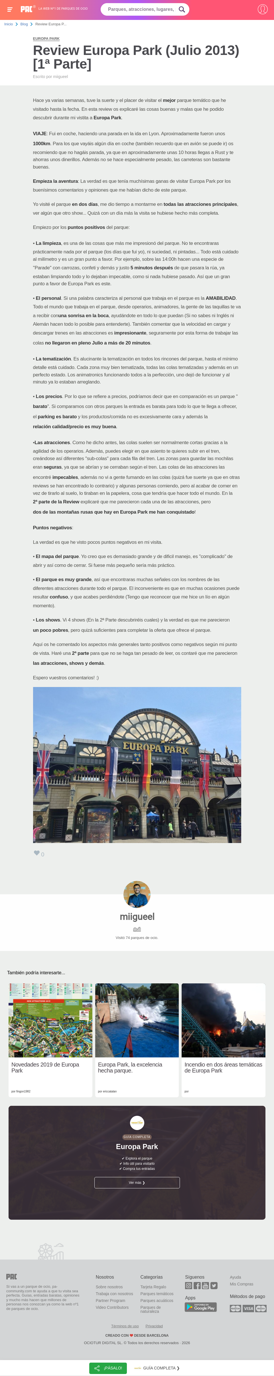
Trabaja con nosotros (114, 1293)
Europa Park (46, 38)
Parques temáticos (156, 1293)
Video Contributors (112, 1307)
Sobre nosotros (109, 1287)
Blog (24, 24)
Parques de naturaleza (150, 1309)
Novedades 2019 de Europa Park (45, 1068)
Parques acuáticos (156, 1300)
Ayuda (235, 1277)
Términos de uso (125, 1326)
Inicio (8, 24)
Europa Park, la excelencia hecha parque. (130, 1068)
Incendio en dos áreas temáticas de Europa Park (223, 1068)
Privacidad (154, 1326)
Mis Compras (241, 1284)
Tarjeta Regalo (153, 1287)
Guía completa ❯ (156, 1368)
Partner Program (110, 1300)
